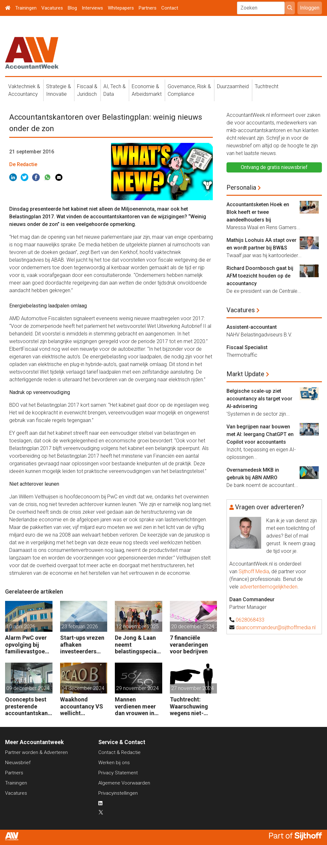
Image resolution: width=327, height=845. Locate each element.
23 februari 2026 (79, 626)
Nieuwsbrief (18, 762)
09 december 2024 (27, 688)
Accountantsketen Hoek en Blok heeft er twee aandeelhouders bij (257, 212)
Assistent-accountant (251, 327)
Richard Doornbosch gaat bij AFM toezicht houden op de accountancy (259, 275)
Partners (148, 8)
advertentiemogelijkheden (268, 587)
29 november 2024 (137, 688)
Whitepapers (121, 8)
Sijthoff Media (254, 571)
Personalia (241, 187)
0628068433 (250, 620)
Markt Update (245, 374)
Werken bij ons (114, 762)
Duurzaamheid (233, 86)
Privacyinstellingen (118, 793)
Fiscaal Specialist (247, 347)
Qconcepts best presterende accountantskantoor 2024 (27, 706)
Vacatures (52, 8)
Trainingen (26, 8)
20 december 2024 (192, 626)
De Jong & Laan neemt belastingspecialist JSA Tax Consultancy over (138, 644)
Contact (169, 8)
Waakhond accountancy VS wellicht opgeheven (81, 706)
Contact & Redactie (119, 752)
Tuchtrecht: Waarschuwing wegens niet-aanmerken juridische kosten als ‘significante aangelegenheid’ (192, 706)
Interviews (92, 8)
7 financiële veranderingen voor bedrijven (189, 644)
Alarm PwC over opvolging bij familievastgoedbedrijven (28, 644)
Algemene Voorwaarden (124, 783)
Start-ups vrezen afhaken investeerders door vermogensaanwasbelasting (83, 644)
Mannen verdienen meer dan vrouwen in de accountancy (136, 706)
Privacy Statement (118, 773)
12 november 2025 (137, 626)
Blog (72, 8)
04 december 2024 (82, 688)
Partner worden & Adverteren (36, 752)
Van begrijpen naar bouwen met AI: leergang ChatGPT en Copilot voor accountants (260, 434)
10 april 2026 (20, 626)
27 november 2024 (192, 688)
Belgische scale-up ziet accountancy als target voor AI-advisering (259, 398)
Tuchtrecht (266, 86)
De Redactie (23, 164)
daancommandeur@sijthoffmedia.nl (276, 627)
